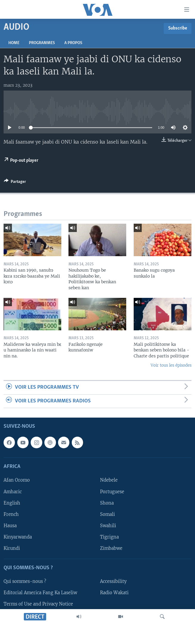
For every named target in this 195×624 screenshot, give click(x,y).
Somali (107, 514)
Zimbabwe (111, 548)
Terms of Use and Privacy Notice (38, 604)
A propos (73, 43)
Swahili (108, 525)
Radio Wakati (114, 592)
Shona (107, 503)
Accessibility (113, 581)
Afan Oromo (17, 480)
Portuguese (112, 491)
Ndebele (109, 480)
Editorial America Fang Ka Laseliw (40, 592)
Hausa (10, 525)
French (11, 514)
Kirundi (12, 548)
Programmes (42, 43)
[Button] (15, 182)
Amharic (13, 491)
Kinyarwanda (18, 537)
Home (13, 43)
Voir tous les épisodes (171, 365)
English (12, 503)
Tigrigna (109, 537)
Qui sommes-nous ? (25, 581)
